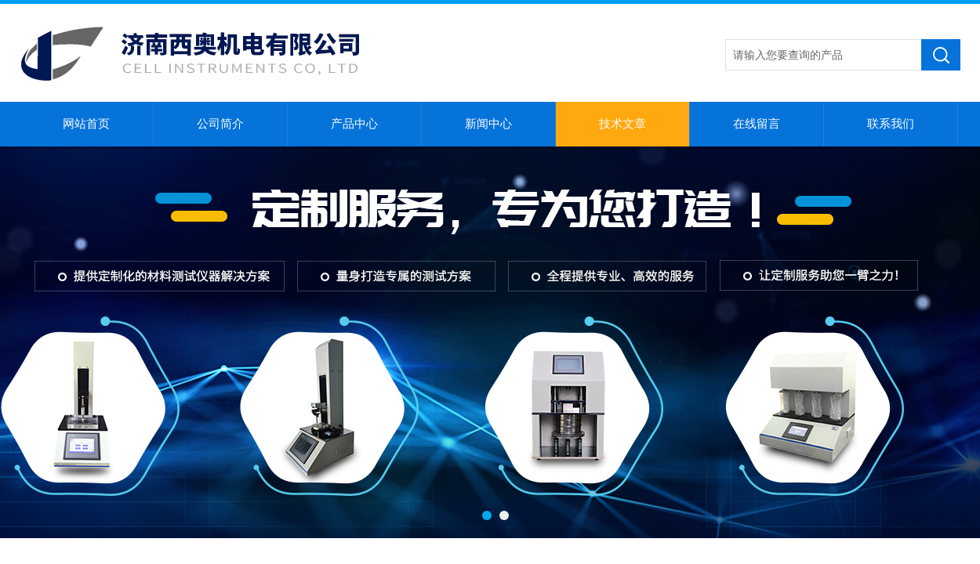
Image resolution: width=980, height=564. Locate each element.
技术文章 (622, 124)
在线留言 (756, 124)
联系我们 (890, 124)
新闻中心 (488, 124)
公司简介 (220, 124)
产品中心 (354, 124)
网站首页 (86, 124)
